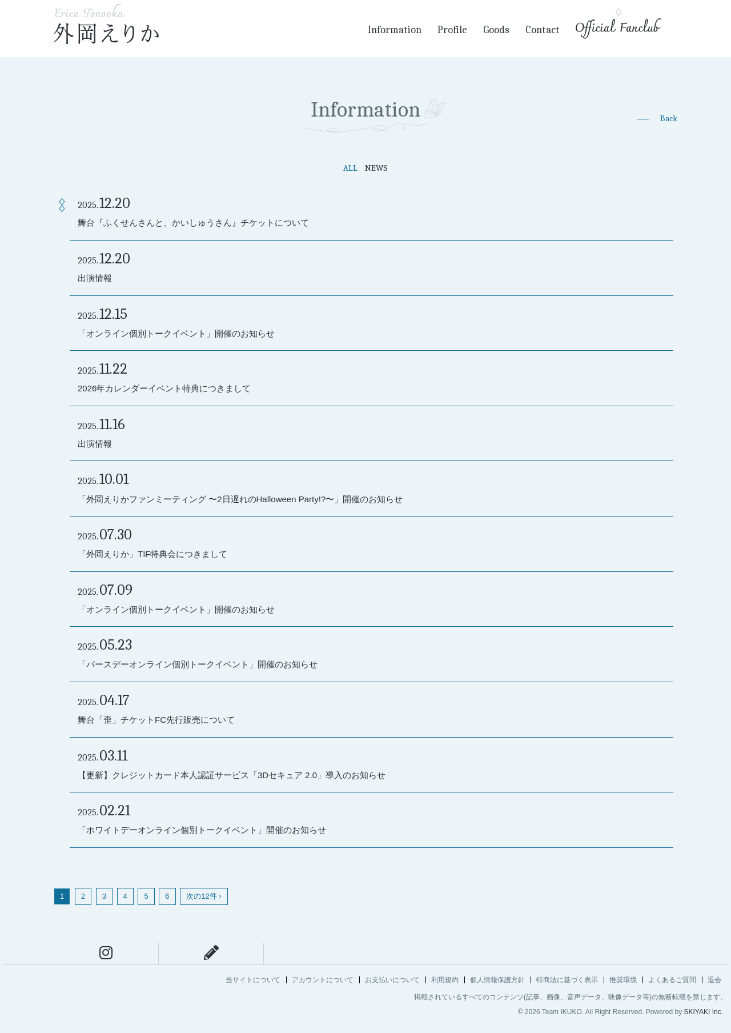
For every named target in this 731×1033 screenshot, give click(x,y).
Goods (496, 30)
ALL (350, 168)
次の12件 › (203, 896)
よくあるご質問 (672, 980)
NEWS (376, 168)
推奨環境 (623, 980)
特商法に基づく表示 (567, 980)
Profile (452, 30)
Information (394, 30)
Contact (542, 30)
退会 (714, 980)
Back (668, 118)
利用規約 (445, 980)
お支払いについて (392, 980)
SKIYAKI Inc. (703, 1012)
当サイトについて (253, 980)
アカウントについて (323, 980)
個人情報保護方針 (497, 980)
